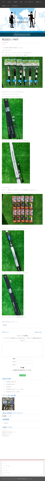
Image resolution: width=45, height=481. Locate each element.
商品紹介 (16, 1)
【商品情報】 (8, 386)
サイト (14, 364)
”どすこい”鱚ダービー (29, 1)
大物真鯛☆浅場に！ (39, 332)
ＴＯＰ (3, 1)
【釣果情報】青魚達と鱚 (11, 381)
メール (14, 361)
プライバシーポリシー (7, 472)
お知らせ (9, 1)
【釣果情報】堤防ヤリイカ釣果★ (13, 391)
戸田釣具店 (22, 18)
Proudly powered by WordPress (9, 478)
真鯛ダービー (39, 1)
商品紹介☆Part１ (5, 332)
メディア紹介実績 (6, 465)
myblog (3, 44)
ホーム (4, 463)
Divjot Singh (29, 478)
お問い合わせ (15, 5)
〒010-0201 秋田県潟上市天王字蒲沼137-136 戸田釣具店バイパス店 (9, 432)
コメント (22, 340)
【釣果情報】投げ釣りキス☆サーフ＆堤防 (15, 389)
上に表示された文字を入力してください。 (22, 370)
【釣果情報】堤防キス (10, 384)
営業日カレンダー (6, 5)
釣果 (21, 1)
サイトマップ (5, 470)
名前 (14, 358)
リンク (4, 468)
